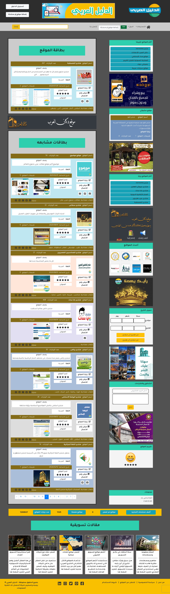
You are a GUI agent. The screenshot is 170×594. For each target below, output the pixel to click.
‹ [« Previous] (74, 497)
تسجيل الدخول (17, 7)
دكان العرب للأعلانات (139, 53)
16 (21, 497)
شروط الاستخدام (109, 583)
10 (34, 497)
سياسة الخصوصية (146, 583)
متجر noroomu (142, 49)
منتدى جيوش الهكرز (139, 187)
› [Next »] (16, 497)
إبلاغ (130, 407)
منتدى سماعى (75, 205)
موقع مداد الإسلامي (140, 57)
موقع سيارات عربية (140, 68)
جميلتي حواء (143, 64)
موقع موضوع (75, 156)
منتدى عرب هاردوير (140, 199)
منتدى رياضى (75, 350)
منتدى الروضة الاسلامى (71, 397)
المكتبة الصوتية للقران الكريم (135, 61)
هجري (148, 328)
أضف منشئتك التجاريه (141, 512)
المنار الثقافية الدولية (139, 195)
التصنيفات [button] (141, 27)
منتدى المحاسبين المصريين (69, 253)
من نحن (161, 583)
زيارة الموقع (83, 88)
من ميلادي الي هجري (130, 340)
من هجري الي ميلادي (130, 335)
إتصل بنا (93, 27)
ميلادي (148, 321)
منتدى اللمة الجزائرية (72, 445)
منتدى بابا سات (74, 300)
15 (25, 497)
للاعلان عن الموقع (127, 583)
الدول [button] (131, 27)
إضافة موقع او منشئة (17, 15)
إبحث (16, 27)
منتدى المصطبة (74, 63)
